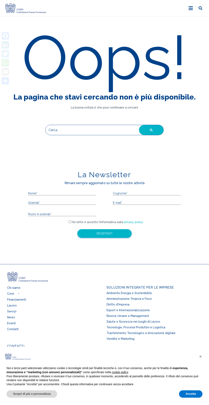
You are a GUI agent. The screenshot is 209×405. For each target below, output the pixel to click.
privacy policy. (133, 222)
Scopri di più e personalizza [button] (32, 393)
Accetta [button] (191, 393)
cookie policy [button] (120, 372)
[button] (14, 295)
